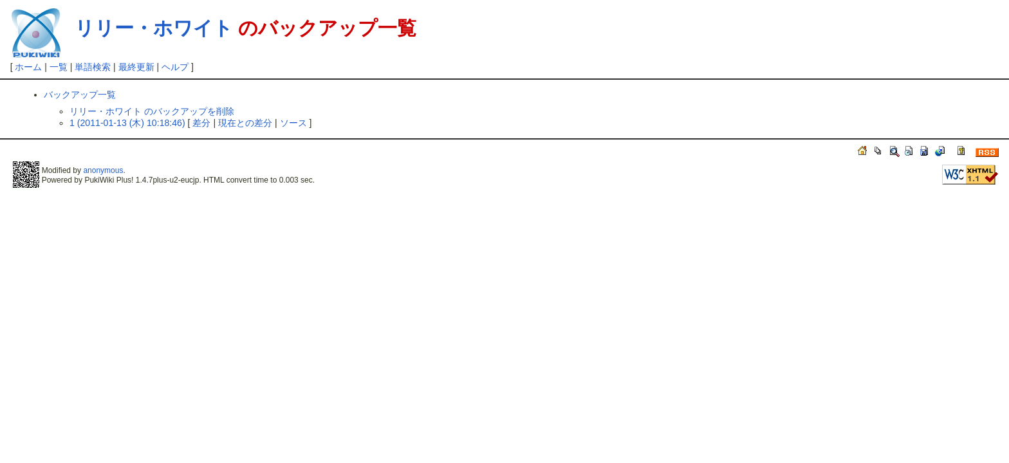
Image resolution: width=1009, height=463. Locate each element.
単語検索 (93, 67)
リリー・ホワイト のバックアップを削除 (151, 111)
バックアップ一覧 (80, 94)
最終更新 (136, 67)
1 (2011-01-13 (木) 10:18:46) (127, 123)
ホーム (28, 67)
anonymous (103, 170)
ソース (293, 123)
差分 (201, 123)
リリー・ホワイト (154, 28)
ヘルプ (175, 67)
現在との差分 (245, 123)
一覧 (59, 67)
